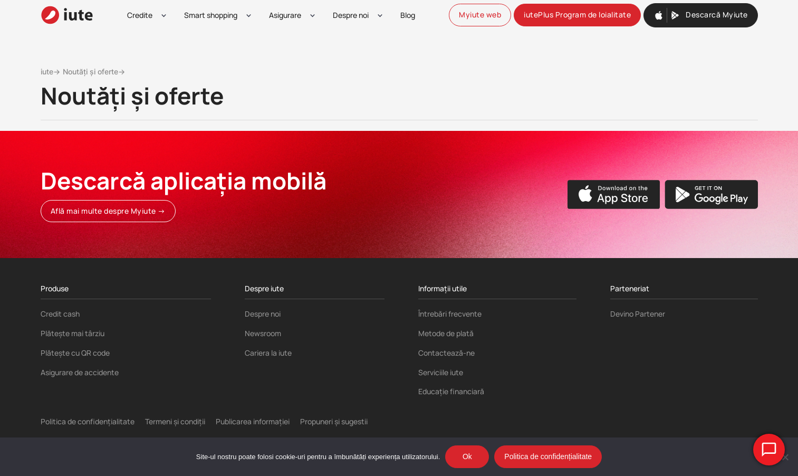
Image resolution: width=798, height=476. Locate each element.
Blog (407, 15)
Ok (467, 456)
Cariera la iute (268, 353)
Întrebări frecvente (450, 314)
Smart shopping (210, 15)
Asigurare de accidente (80, 372)
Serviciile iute (440, 372)
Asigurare (285, 15)
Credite (139, 15)
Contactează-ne (446, 353)
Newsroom (263, 333)
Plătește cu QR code (75, 353)
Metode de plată (446, 333)
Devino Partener (637, 314)
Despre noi (351, 15)
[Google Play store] (711, 194)
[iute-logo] (67, 15)
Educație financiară (451, 391)
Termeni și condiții (175, 421)
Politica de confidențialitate (87, 421)
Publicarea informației (253, 421)
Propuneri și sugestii (334, 421)
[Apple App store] (614, 194)
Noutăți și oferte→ (94, 71)
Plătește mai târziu (72, 333)
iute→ (50, 71)
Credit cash (60, 314)
